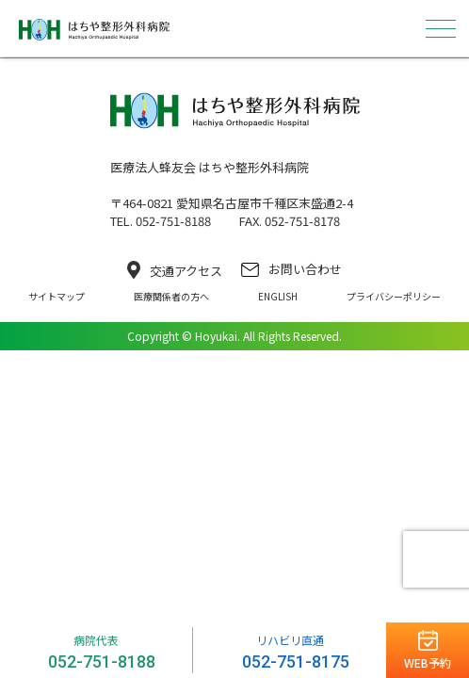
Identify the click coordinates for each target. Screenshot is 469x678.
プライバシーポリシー (394, 296)
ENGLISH (278, 296)
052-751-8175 (295, 661)
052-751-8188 (101, 661)
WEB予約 (427, 662)
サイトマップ (56, 296)
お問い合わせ (291, 269)
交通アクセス (174, 270)
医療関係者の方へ (171, 296)
